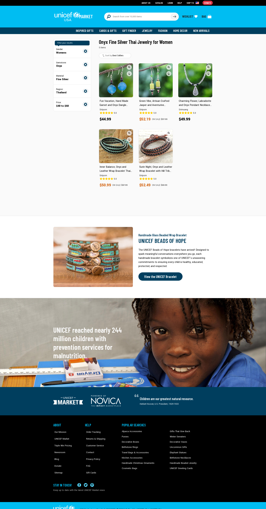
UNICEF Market (60, 434)
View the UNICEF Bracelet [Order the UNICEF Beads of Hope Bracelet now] (159, 275)
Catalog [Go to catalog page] (159, 2)
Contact (88, 444)
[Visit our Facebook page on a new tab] (79, 477)
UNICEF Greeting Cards (180, 465)
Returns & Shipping (94, 434)
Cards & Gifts (109, 29)
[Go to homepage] (74, 15)
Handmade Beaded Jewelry (182, 460)
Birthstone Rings (130, 444)
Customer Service (93, 439)
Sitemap (57, 460)
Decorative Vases (178, 439)
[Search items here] (137, 15)
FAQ (87, 455)
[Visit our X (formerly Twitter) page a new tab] (86, 477)
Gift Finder (130, 29)
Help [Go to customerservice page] (180, 2)
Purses (125, 434)
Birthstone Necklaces (179, 455)
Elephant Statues (178, 450)
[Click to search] (174, 15)
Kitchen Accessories (131, 455)
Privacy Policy (91, 450)
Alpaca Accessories (131, 429)
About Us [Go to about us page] (146, 2)
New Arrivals (202, 29)
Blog (55, 450)
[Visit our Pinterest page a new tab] (92, 477)
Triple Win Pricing (61, 439)
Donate (56, 455)
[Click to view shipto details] (193, 3)
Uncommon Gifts (178, 444)
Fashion (163, 29)
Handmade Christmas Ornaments (137, 460)
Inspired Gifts (87, 29)
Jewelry (148, 29)
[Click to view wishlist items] (189, 15)
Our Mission (59, 429)
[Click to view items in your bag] (206, 15)
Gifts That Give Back (179, 429)
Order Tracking (92, 429)
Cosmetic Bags (129, 465)
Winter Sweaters (177, 434)
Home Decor (181, 29)
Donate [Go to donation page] (207, 2)
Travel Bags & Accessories (134, 450)
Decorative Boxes (130, 439)
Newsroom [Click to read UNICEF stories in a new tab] (58, 444)
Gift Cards (89, 460)
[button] (129, 65)
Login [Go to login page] (170, 2)
